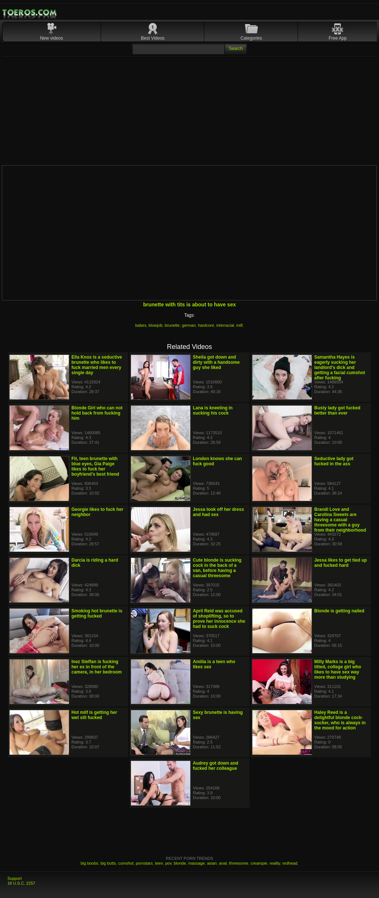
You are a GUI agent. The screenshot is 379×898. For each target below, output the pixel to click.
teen (159, 863)
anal (223, 863)
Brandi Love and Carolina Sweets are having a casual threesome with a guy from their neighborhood (340, 520)
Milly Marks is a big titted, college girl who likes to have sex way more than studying (337, 669)
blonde (180, 863)
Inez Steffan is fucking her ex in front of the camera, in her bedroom (96, 667)
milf (239, 325)
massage (196, 863)
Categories (251, 38)
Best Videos (153, 38)
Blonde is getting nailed (339, 610)
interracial (225, 325)
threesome (238, 863)
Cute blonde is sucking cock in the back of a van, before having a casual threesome (217, 568)
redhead (289, 863)
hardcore (206, 325)
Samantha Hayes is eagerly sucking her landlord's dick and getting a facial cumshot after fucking (339, 367)
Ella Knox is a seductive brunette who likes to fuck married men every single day (96, 365)
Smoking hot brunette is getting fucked (96, 613)
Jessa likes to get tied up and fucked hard (340, 563)
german (189, 325)
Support (14, 878)
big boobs (89, 863)
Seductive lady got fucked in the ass (333, 461)
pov (168, 863)
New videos (51, 38)
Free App (338, 38)
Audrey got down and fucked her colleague (215, 766)
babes (141, 325)
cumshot (126, 863)
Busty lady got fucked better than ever (337, 410)
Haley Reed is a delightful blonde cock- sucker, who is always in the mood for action (340, 720)
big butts (108, 863)
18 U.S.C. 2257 (21, 883)
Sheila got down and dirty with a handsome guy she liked (216, 362)
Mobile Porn (30, 12)
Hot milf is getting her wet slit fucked (94, 715)
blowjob (155, 325)
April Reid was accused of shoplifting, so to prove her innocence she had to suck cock (219, 618)
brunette (172, 325)
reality (274, 863)
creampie (259, 863)
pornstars (144, 863)
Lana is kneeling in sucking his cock (212, 410)
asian (212, 863)
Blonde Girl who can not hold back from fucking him (97, 413)
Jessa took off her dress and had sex (218, 512)
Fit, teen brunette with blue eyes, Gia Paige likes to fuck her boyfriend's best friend (95, 466)
